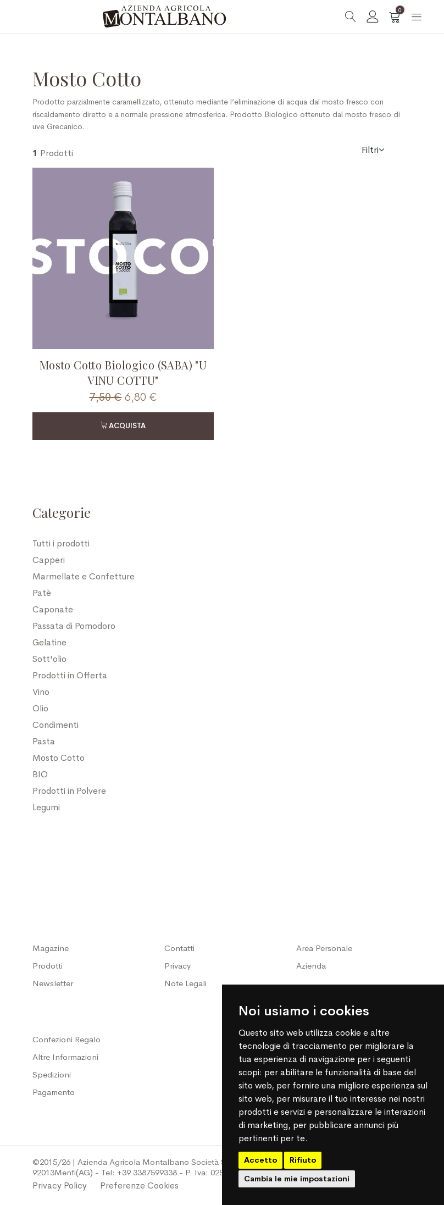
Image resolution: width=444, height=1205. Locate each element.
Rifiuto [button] (303, 1160)
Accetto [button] (260, 1160)
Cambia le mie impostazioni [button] (296, 1179)
